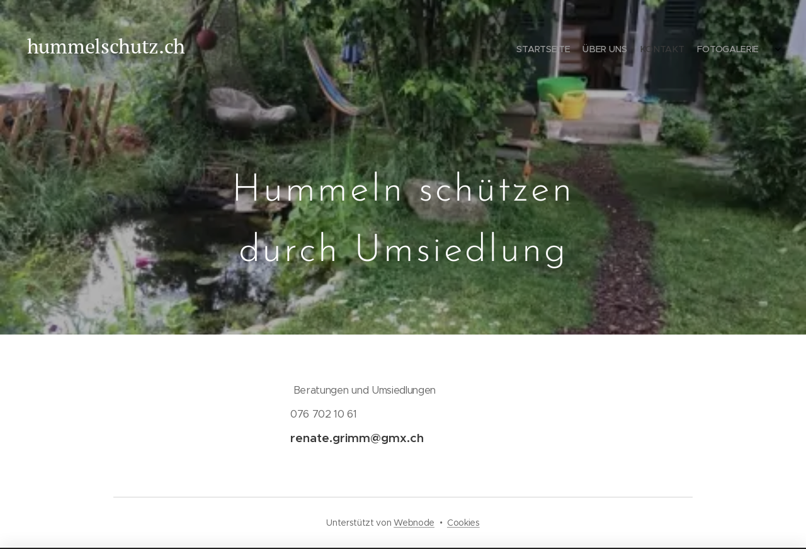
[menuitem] (685, 50)
